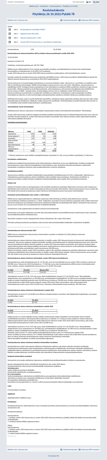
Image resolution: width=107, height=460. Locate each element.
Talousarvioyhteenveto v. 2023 (30, 38)
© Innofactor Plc (53, 456)
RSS (90, 2)
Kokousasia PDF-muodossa (88, 20)
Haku (97, 2)
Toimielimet (44, 6)
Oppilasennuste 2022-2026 (29, 34)
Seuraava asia (23, 20)
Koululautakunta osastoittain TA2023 (32, 30)
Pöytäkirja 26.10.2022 (70, 6)
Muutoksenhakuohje (68, 20)
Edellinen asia (12, 20)
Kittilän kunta (33, 6)
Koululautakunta (55, 6)
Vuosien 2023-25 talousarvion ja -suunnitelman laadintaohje (40, 42)
